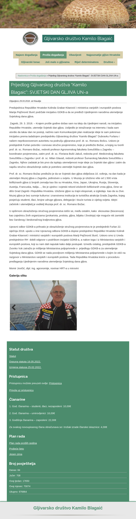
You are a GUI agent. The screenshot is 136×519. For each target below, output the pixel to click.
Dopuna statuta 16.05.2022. (25, 361)
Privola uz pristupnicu (21, 390)
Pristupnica (55, 383)
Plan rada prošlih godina (23, 443)
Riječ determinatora (86, 62)
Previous (15, 307)
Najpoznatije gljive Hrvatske (103, 54)
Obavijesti (75, 54)
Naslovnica (23, 76)
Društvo (109, 62)
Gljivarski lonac (30, 62)
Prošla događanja (53, 54)
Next (71, 307)
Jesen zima (15, 454)
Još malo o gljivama (57, 62)
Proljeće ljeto (16, 448)
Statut (12, 356)
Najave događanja (27, 54)
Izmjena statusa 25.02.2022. (25, 367)
